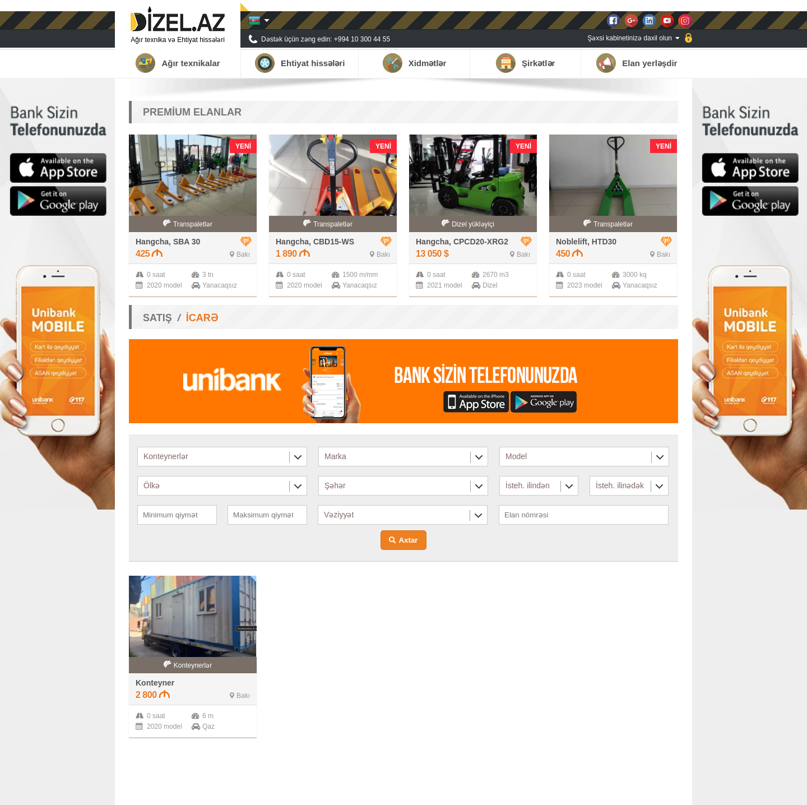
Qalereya (635, 791)
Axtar (408, 540)
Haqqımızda (509, 791)
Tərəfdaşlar (556, 791)
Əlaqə (669, 791)
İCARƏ (202, 317)
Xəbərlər (597, 791)
